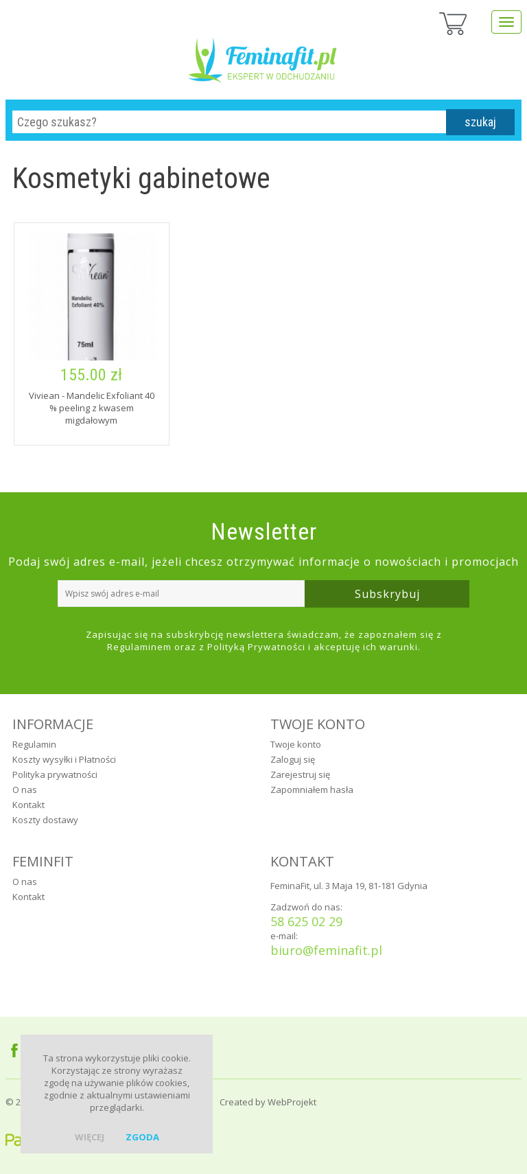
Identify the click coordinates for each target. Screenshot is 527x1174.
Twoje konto (295, 744)
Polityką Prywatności (256, 647)
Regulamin (34, 744)
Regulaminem (139, 647)
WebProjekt (292, 1102)
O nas (24, 789)
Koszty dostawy (45, 820)
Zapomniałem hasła (311, 789)
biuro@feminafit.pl (326, 950)
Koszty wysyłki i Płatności (64, 759)
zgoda (142, 1137)
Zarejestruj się (300, 774)
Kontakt (28, 804)
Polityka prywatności (54, 774)
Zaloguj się (292, 759)
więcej (89, 1137)
